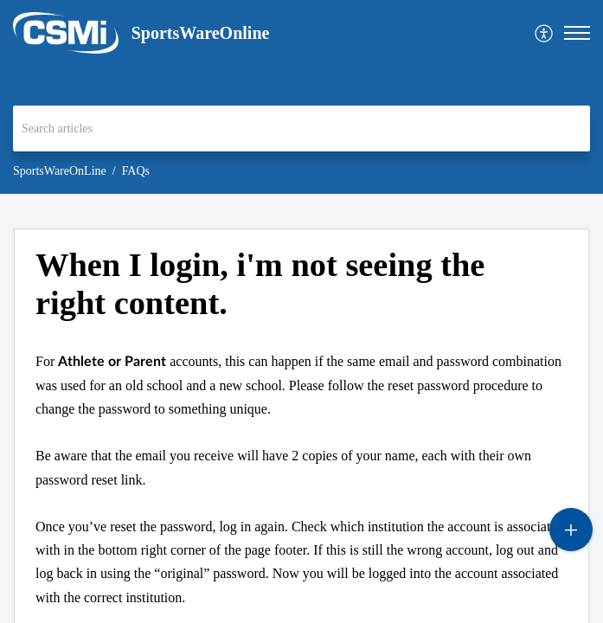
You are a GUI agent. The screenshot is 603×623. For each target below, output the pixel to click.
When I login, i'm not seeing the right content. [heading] (259, 284)
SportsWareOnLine (59, 170)
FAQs (136, 170)
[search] (301, 128)
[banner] (301, 97)
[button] (544, 33)
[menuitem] (544, 33)
